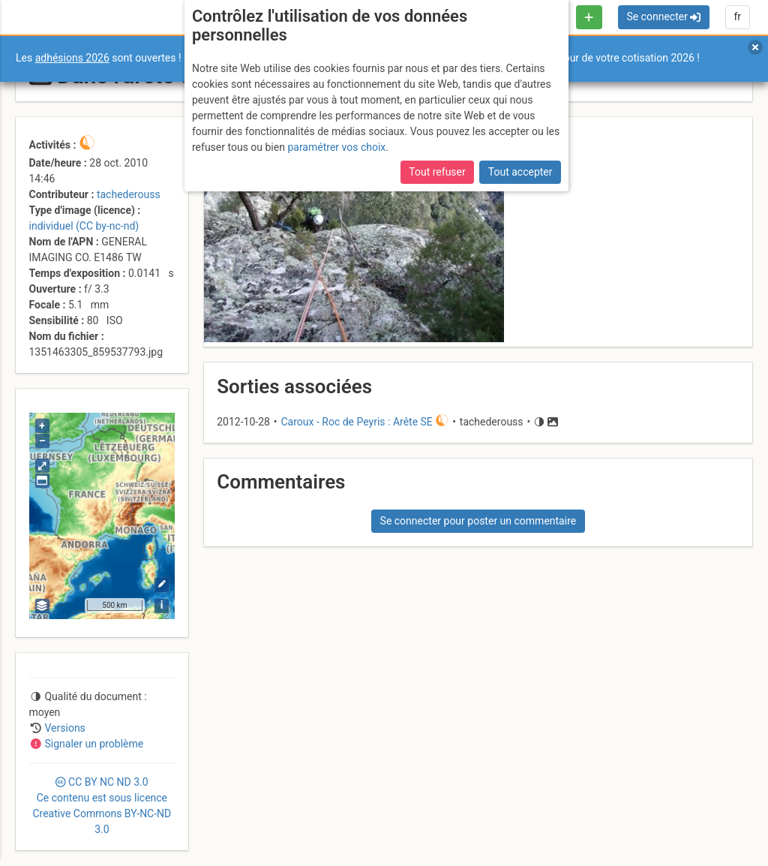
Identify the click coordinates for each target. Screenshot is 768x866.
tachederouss (128, 194)
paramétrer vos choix (336, 147)
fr (737, 17)
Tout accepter (520, 172)
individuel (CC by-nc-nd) (84, 226)
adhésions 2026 (72, 58)
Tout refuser (437, 172)
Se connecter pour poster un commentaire (478, 521)
